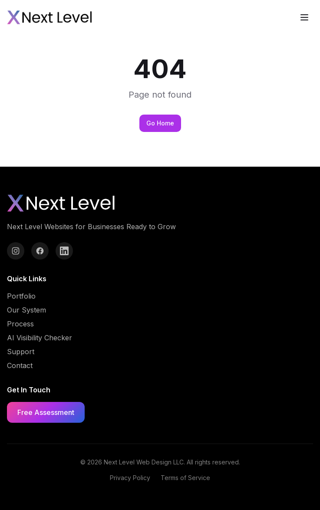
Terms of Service (185, 477)
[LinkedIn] (64, 251)
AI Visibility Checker (39, 337)
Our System (26, 310)
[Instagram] (15, 251)
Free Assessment (45, 412)
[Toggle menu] (304, 17)
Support (20, 351)
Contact (20, 365)
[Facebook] (40, 251)
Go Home (160, 123)
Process (20, 323)
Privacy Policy (130, 477)
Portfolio (21, 296)
